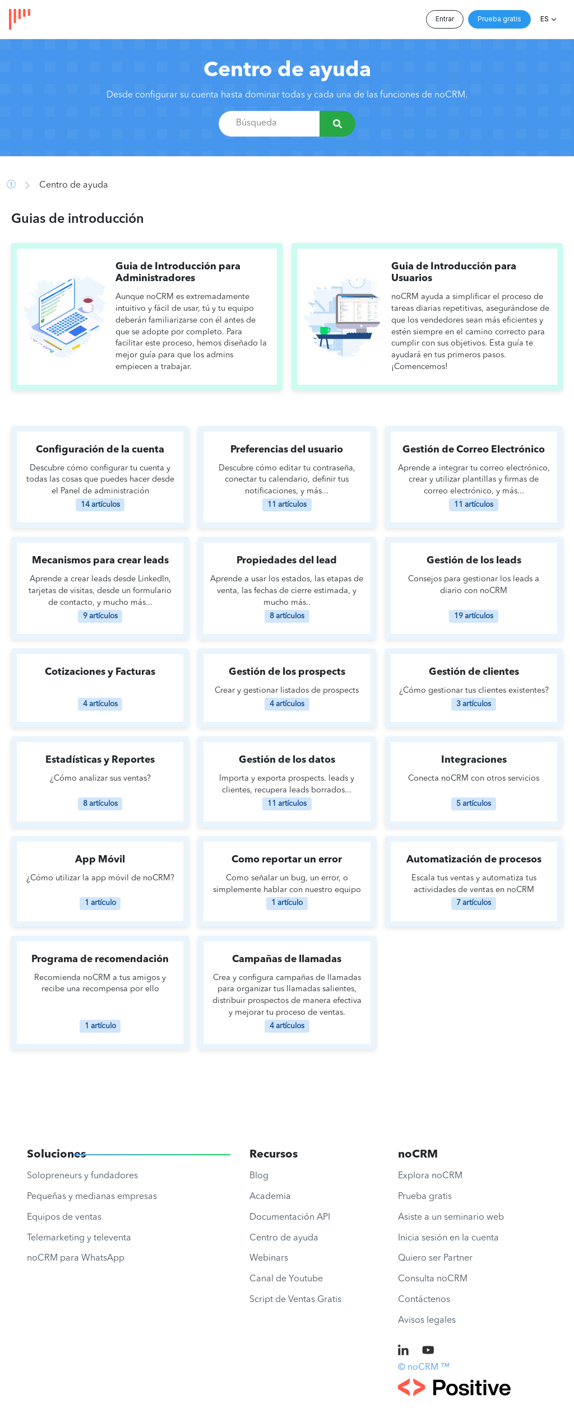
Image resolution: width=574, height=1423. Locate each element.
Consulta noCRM (432, 1279)
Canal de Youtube (286, 1279)
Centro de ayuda (287, 70)
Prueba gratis (499, 19)
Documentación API (289, 1217)
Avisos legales (427, 1320)
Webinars (268, 1258)
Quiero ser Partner (435, 1258)
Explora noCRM (430, 1176)
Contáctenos (424, 1299)
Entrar (445, 19)
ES (544, 19)
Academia (270, 1196)
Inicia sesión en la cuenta (448, 1238)
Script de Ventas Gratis (295, 1299)
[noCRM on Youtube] (428, 1351)
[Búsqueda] (337, 124)
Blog (259, 1176)
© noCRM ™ (424, 1367)
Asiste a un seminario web (451, 1217)
